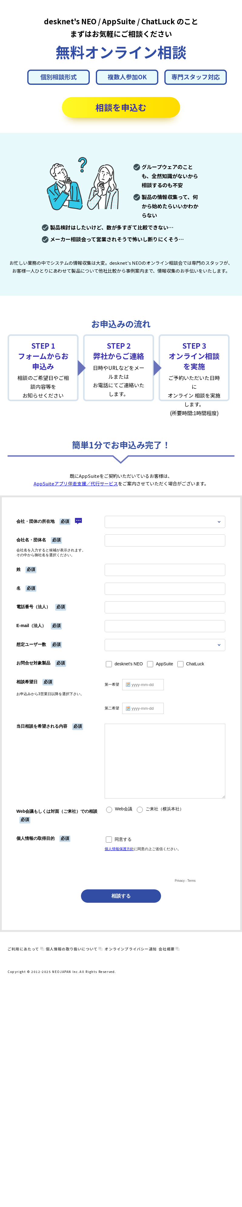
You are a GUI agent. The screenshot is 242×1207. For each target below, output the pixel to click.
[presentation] (151, 865)
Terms (191, 880)
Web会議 (123, 809)
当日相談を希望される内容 (41, 726)
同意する (123, 839)
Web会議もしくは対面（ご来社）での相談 (56, 811)
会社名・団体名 (31, 539)
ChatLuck (195, 664)
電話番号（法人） (33, 606)
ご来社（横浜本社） (165, 809)
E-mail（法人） (31, 625)
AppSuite (164, 664)
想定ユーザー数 (31, 644)
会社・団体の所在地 (35, 521)
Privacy (180, 880)
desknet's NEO (129, 664)
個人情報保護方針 (119, 849)
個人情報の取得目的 (35, 838)
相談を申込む (121, 107)
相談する (121, 895)
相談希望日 (27, 681)
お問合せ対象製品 (33, 662)
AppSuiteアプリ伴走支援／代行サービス (76, 483)
